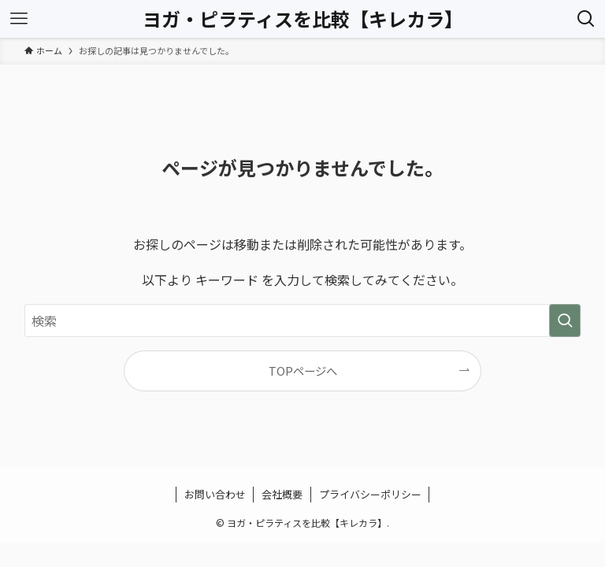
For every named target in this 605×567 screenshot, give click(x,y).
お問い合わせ (215, 494)
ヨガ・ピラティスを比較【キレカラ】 (303, 18)
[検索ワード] (302, 320)
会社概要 (282, 494)
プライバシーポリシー (370, 494)
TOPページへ (303, 370)
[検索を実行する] (565, 320)
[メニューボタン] (19, 19)
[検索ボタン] (586, 19)
